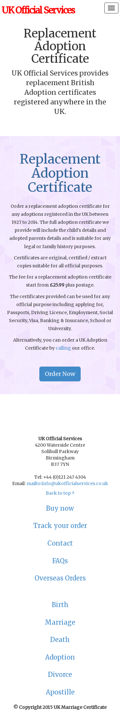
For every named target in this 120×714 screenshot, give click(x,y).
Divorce (60, 674)
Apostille (60, 692)
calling (63, 348)
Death (60, 640)
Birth (60, 605)
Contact (60, 543)
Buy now (60, 508)
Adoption (60, 657)
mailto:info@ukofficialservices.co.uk (67, 483)
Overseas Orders (60, 578)
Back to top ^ (60, 493)
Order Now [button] (60, 373)
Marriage (60, 622)
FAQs (60, 561)
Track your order (60, 526)
